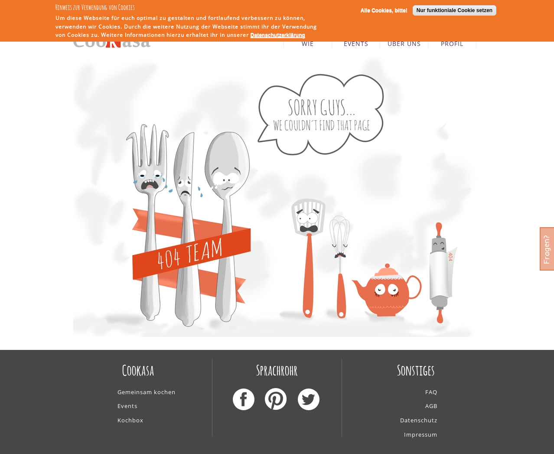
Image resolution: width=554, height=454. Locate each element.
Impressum (420, 434)
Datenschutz (418, 420)
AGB (431, 406)
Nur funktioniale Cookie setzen (454, 9)
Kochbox (130, 420)
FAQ (431, 392)
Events (127, 406)
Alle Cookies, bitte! (384, 9)
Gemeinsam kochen (146, 392)
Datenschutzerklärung (278, 34)
